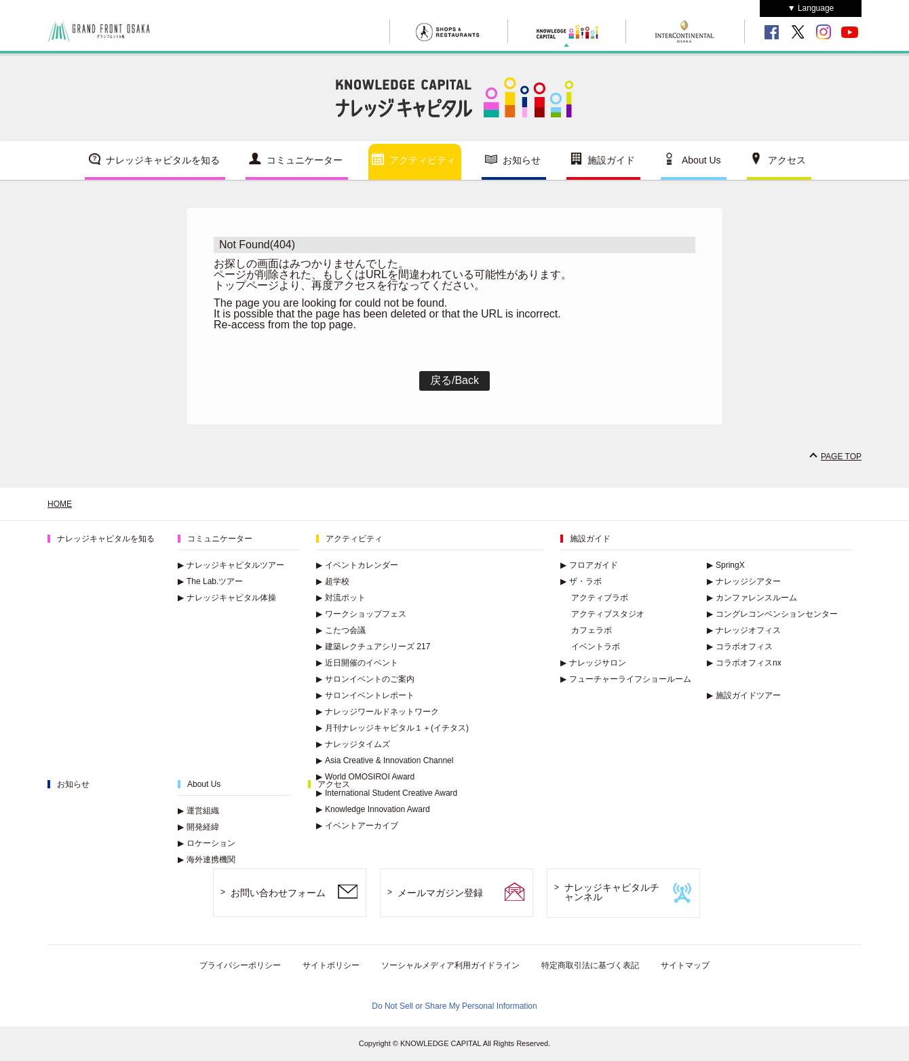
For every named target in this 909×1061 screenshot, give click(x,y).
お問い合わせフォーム (278, 893)
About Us (701, 160)
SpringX (726, 565)
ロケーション (206, 843)
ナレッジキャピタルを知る (163, 160)
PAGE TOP (841, 456)
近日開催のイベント (357, 663)
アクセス (787, 160)
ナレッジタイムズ (353, 744)
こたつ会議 (341, 630)
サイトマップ (685, 965)
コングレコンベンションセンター (772, 614)
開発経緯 (198, 827)
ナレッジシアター (744, 581)
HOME (59, 504)
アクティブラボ (599, 597)
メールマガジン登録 (440, 893)
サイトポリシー (331, 965)
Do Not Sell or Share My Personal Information (454, 1006)
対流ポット (341, 597)
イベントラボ (595, 646)
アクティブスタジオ (607, 614)
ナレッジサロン (593, 663)
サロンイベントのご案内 (365, 679)
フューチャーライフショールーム (625, 679)
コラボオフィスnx (744, 663)
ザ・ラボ (581, 581)
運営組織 (198, 810)
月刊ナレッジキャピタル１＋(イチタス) (392, 728)
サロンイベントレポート (365, 695)
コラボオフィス (740, 646)
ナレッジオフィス (744, 630)
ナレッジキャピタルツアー (231, 565)
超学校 (332, 581)
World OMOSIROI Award (365, 777)
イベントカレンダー (357, 565)
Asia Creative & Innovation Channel (384, 760)
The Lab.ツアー (210, 581)
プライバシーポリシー (240, 965)
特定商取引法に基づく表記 (590, 965)
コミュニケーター (305, 160)
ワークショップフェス (361, 614)
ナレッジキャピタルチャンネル (611, 892)
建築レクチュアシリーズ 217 (373, 646)
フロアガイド (589, 565)
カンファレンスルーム (752, 597)
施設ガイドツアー (744, 695)
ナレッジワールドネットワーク (377, 711)
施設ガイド (611, 160)
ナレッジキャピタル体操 (227, 597)
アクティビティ (422, 160)
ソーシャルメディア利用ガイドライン (450, 965)
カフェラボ (591, 630)
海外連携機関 (206, 859)
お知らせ (522, 160)
